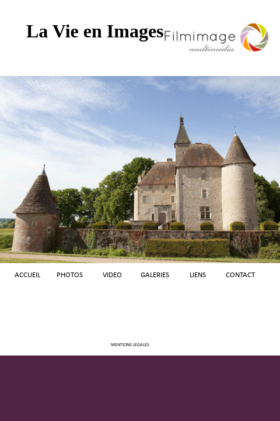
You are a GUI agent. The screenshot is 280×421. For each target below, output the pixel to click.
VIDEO (112, 275)
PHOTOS (70, 275)
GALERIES (155, 275)
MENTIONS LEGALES (130, 345)
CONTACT (240, 275)
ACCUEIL (27, 275)
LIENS (198, 275)
